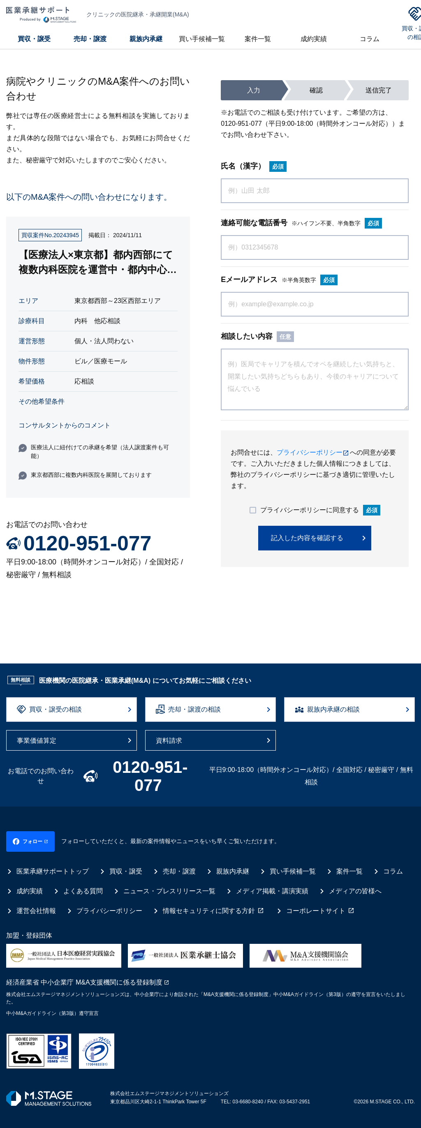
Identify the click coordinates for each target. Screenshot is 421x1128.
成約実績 (314, 38)
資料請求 (169, 740)
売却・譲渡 (90, 38)
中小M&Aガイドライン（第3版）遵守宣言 (52, 1007)
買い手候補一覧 (202, 38)
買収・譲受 (34, 38)
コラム (369, 38)
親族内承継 (146, 38)
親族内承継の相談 (333, 709)
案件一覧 (258, 38)
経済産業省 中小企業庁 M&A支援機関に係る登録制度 (84, 975)
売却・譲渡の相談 (194, 709)
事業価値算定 (36, 740)
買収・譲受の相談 (55, 709)
